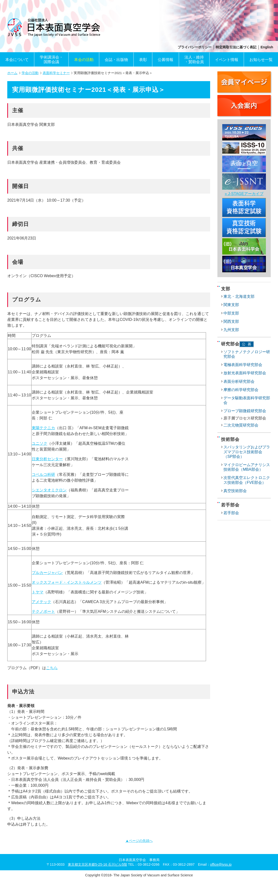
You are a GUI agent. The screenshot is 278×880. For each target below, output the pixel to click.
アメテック (41, 602)
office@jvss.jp (221, 864)
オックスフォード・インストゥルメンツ (67, 582)
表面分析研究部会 (238, 381)
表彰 (143, 60)
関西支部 (231, 321)
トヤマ (37, 592)
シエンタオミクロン (49, 490)
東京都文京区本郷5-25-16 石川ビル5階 (97, 864)
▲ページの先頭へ (138, 841)
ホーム (12, 73)
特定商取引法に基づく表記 (236, 47)
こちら (52, 668)
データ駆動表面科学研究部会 (246, 400)
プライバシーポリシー (195, 47)
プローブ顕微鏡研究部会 (244, 411)
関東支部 (231, 305)
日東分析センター (47, 459)
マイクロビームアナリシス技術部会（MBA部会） (246, 467)
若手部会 (231, 513)
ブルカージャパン (47, 573)
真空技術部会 (235, 491)
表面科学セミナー (56, 73)
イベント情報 (226, 60)
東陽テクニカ (43, 428)
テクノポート (43, 611)
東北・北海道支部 (238, 296)
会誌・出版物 (116, 60)
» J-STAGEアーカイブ (244, 194)
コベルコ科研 (43, 474)
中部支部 (231, 313)
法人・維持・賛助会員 (194, 59)
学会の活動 (30, 73)
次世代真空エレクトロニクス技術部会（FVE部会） (246, 480)
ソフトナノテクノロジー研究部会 (246, 354)
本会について (17, 60)
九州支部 (231, 330)
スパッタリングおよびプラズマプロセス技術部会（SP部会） (246, 451)
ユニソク (39, 443)
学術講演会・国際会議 (51, 59)
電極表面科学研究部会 (242, 365)
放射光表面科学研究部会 (244, 373)
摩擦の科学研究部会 (240, 390)
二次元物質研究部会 (240, 425)
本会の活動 (84, 60)
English (267, 47)
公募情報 (165, 60)
